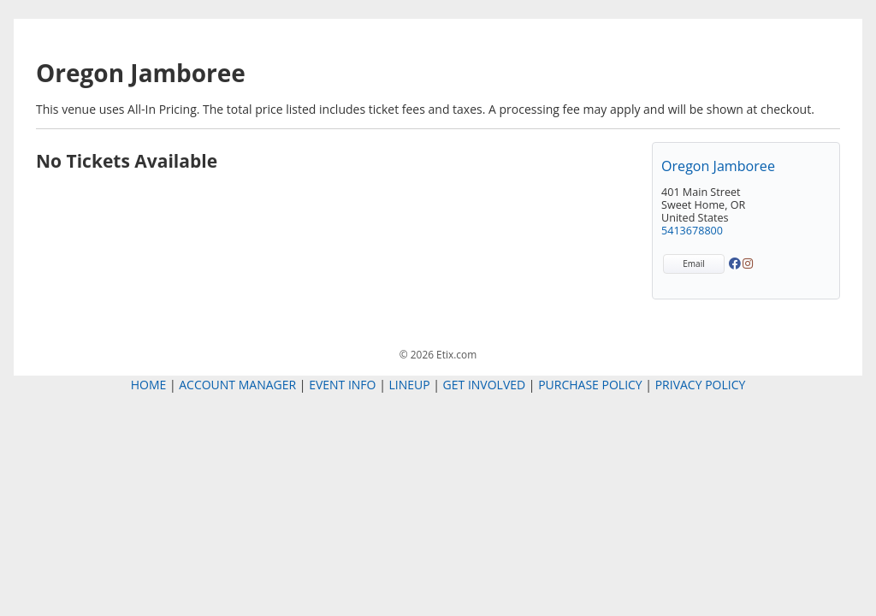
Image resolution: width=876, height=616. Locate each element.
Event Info (342, 384)
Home (149, 384)
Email (693, 264)
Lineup (408, 384)
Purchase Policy (590, 384)
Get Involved (484, 384)
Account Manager (237, 384)
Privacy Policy (700, 384)
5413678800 (692, 230)
